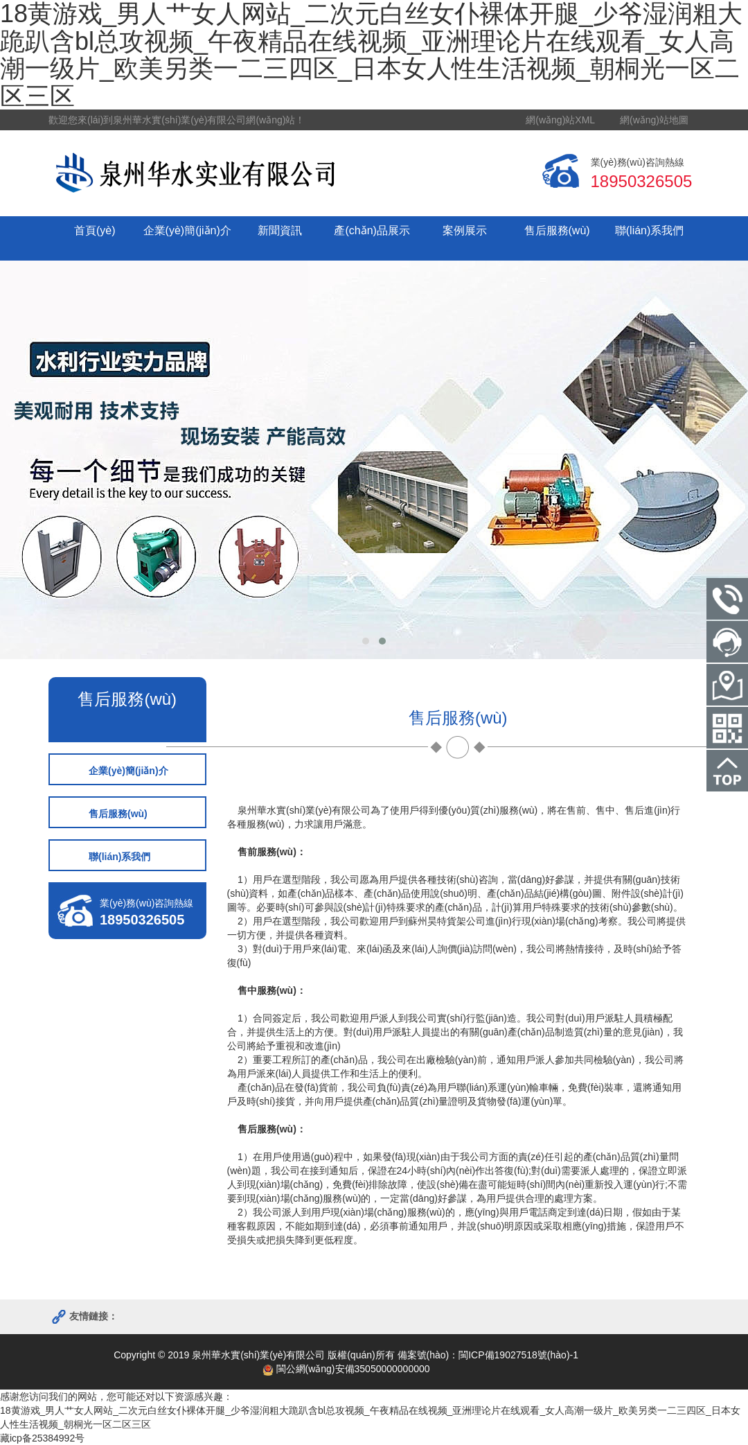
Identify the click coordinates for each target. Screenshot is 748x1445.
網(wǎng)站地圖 (654, 119)
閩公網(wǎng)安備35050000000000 (346, 1368)
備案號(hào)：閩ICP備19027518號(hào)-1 (488, 1354)
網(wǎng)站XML (560, 119)
